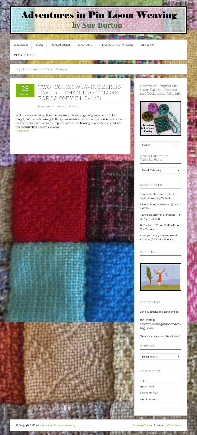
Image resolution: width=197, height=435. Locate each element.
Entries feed (147, 386)
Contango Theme (142, 425)
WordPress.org (148, 399)
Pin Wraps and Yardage (116, 44)
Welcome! (21, 44)
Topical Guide (60, 44)
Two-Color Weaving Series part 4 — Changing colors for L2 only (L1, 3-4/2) (79, 92)
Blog (39, 44)
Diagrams (85, 44)
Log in (143, 380)
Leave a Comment (68, 106)
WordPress (174, 425)
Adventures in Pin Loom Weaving (56, 425)
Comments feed (149, 393)
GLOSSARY (147, 44)
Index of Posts (24, 55)
